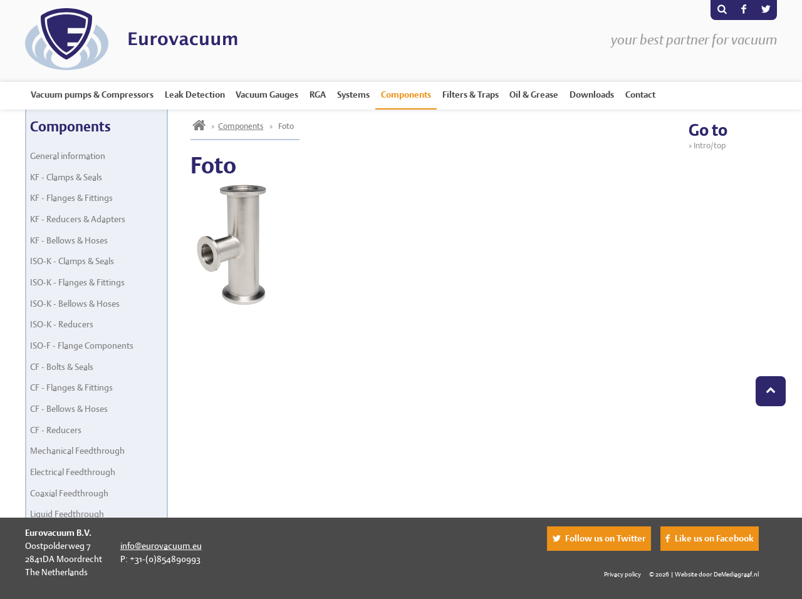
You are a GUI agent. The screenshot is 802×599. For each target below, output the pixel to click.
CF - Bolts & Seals (61, 366)
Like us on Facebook (714, 538)
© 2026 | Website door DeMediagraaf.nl (704, 574)
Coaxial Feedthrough (69, 493)
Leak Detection (195, 95)
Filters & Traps (470, 95)
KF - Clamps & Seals (66, 177)
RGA (318, 95)
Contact (640, 95)
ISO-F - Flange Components (81, 345)
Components (406, 95)
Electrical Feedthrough (72, 472)
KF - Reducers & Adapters (77, 219)
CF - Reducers (55, 430)
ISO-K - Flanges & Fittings (77, 282)
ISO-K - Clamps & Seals (72, 261)
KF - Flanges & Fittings (71, 197)
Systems (353, 95)
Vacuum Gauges (267, 95)
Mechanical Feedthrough (77, 450)
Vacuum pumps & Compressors (92, 95)
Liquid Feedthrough (67, 514)
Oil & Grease (533, 95)
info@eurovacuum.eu (161, 545)
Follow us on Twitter (605, 538)
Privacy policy (622, 574)
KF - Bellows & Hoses (69, 240)
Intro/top (711, 145)
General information (67, 155)
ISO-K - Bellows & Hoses (75, 303)
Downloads (592, 95)
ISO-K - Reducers (61, 324)
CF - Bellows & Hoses (69, 408)
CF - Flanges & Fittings (71, 387)
